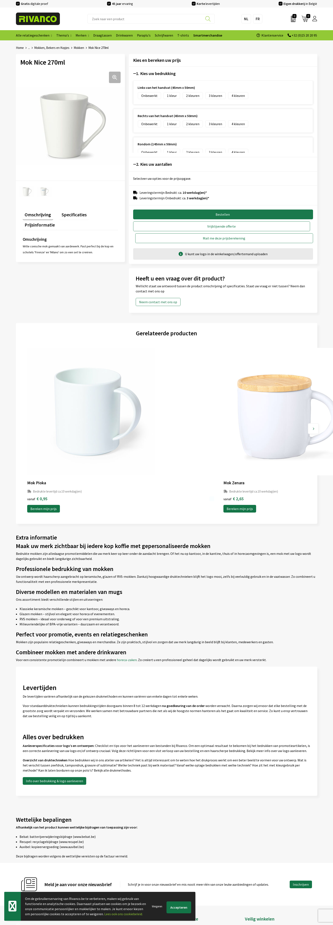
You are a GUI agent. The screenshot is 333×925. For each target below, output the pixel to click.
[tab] (36, 213)
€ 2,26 (181, 422)
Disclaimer (252, 870)
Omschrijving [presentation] (36, 212)
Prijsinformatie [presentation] (102, 212)
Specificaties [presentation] (67, 212)
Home (20, 48)
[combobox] (151, 19)
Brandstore (177, 857)
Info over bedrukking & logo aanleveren (54, 705)
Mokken (79, 48)
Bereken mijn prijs (43, 432)
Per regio (99, 870)
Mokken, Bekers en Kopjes (51, 48)
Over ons (98, 850)
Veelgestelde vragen (107, 864)
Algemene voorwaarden (262, 850)
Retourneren (178, 870)
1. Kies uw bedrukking (156, 73)
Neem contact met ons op (158, 290)
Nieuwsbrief (101, 857)
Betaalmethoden (181, 864)
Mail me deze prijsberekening (270, 226)
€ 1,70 (253, 422)
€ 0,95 (37, 422)
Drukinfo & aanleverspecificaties (115, 877)
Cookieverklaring (257, 857)
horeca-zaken (127, 583)
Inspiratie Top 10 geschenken (113, 884)
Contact (175, 850)
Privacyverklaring (257, 864)
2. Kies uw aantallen (154, 164)
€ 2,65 (109, 422)
